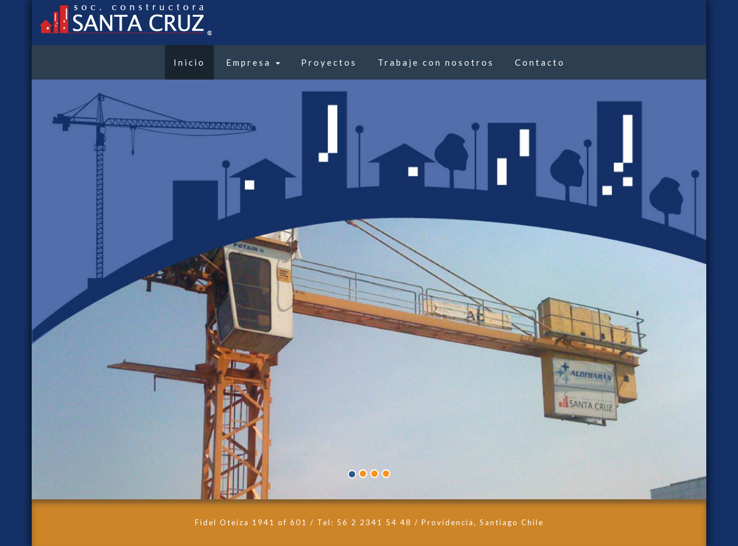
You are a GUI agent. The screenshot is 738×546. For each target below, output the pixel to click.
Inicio (189, 62)
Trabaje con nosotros (436, 62)
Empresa (253, 62)
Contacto (540, 62)
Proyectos (329, 62)
